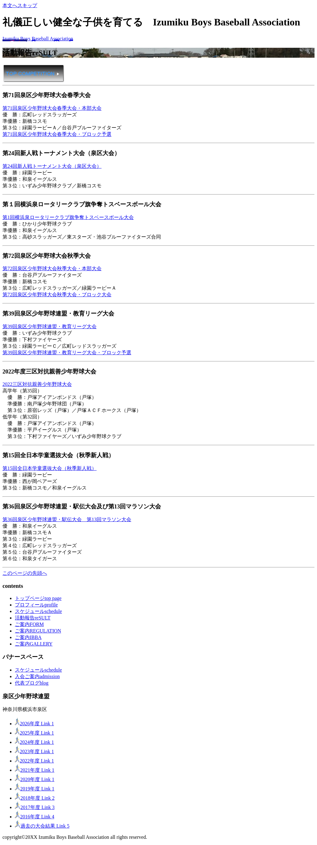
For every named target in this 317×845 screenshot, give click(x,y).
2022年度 (34, 760)
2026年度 (34, 723)
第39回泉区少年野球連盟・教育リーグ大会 (49, 326)
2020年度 (34, 779)
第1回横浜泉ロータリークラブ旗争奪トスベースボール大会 (68, 217)
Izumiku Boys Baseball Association (37, 38)
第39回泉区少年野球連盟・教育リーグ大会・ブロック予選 (66, 352)
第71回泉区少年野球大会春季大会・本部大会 (52, 108)
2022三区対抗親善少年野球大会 (37, 384)
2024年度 (34, 742)
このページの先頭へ (24, 573)
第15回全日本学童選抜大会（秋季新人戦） (49, 468)
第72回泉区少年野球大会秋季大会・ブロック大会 (56, 294)
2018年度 (34, 798)
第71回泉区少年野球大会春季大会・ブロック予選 (56, 134)
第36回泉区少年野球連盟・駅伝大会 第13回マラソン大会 (66, 519)
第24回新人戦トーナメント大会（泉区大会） (52, 166)
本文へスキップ (19, 5)
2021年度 (34, 770)
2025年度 (34, 732)
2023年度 (34, 751)
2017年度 (34, 807)
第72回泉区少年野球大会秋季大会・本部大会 (52, 268)
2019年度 (34, 788)
